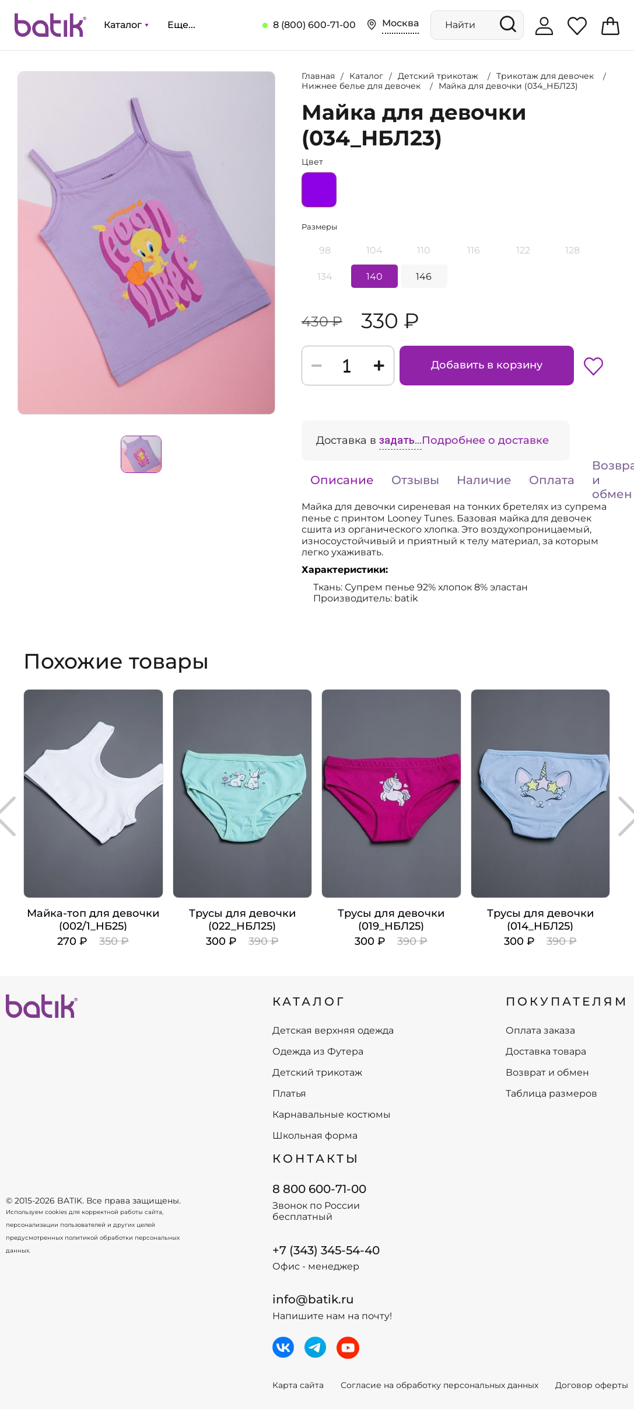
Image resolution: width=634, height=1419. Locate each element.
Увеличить (18, 71)
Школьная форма (315, 1136)
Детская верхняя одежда (333, 1030)
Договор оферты (591, 1385)
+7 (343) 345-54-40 (326, 1250)
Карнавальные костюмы (331, 1115)
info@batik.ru (313, 1299)
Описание (342, 480)
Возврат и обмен (547, 1072)
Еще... (181, 24)
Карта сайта (298, 1385)
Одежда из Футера (317, 1051)
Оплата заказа (540, 1030)
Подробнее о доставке (485, 440)
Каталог (126, 24)
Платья (289, 1093)
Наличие (484, 480)
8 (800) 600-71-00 (314, 24)
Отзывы (415, 480)
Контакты (316, 1159)
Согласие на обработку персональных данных (439, 1385)
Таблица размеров (551, 1093)
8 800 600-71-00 (319, 1189)
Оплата (552, 480)
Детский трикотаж (317, 1072)
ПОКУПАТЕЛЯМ (567, 1001)
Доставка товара (546, 1051)
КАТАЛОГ (309, 1001)
